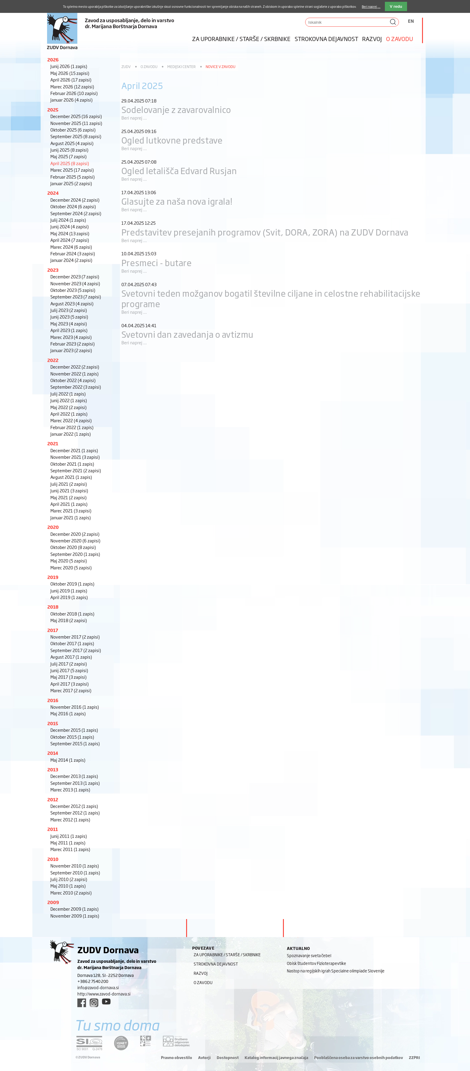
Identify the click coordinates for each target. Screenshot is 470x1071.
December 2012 (74, 806)
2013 (52, 769)
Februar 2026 (74, 93)
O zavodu (399, 38)
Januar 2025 (71, 183)
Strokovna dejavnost (326, 38)
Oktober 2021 (72, 464)
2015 (52, 723)
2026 (53, 59)
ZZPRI (414, 1057)
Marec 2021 (70, 510)
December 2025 (76, 116)
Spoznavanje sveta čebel (309, 955)
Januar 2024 (71, 260)
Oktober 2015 (72, 737)
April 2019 (69, 597)
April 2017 (69, 684)
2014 (52, 753)
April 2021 (69, 504)
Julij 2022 (68, 393)
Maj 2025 (68, 156)
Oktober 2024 (73, 206)
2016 (52, 700)
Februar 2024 (72, 253)
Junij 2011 (68, 836)
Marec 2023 (71, 337)
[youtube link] (106, 1001)
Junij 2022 (68, 400)
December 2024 (75, 200)
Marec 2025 (72, 170)
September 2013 (75, 783)
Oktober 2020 (73, 547)
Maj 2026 (69, 73)
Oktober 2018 (72, 613)
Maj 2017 (68, 677)
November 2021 (75, 457)
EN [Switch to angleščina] (411, 21)
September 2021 (75, 470)
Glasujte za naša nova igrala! (176, 201)
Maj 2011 (67, 842)
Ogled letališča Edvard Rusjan (179, 170)
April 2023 (69, 330)
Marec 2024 (71, 247)
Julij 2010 (68, 879)
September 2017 (75, 650)
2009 (53, 902)
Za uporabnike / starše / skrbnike (241, 38)
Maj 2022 (68, 407)
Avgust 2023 (72, 303)
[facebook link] (81, 1002)
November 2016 (74, 707)
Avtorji (204, 1057)
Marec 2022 (71, 420)
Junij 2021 (69, 490)
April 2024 (69, 240)
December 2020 (75, 534)
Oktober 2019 (72, 583)
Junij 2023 (69, 316)
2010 (52, 859)
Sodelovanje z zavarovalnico (176, 109)
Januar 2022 (70, 434)
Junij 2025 (69, 150)
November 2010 (74, 865)
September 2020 (75, 554)
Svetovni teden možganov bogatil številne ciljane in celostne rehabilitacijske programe (271, 298)
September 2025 (75, 136)
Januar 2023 (71, 350)
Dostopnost (228, 1057)
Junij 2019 (68, 590)
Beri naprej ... (134, 117)
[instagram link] (94, 1002)
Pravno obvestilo (176, 1057)
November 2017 (75, 636)
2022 (52, 360)
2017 (52, 630)
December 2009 (74, 909)
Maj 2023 (68, 323)
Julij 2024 (68, 220)
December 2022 (74, 366)
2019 (52, 577)
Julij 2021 (68, 484)
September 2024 (75, 213)
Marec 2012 (70, 819)
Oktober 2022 (73, 380)
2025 (52, 109)
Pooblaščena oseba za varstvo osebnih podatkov (358, 1057)
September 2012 (75, 812)
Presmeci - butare (156, 262)
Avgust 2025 (72, 143)
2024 (53, 193)
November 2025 (76, 123)
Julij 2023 (68, 310)
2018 (52, 607)
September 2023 (75, 296)
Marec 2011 (70, 849)
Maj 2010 (68, 886)
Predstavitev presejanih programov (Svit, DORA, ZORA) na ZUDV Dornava (265, 232)
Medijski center (181, 66)
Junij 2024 (69, 226)
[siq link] (89, 1043)
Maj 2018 (68, 620)
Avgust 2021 (71, 477)
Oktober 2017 (72, 643)
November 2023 (75, 283)
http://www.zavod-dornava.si (103, 994)
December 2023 (74, 276)
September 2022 (75, 387)
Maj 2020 (68, 560)
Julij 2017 (68, 663)
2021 (52, 443)
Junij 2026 (68, 66)
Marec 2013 (70, 789)
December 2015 (74, 730)
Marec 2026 (72, 86)
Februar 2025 (72, 177)
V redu (396, 6)
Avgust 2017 (71, 657)
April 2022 (69, 414)
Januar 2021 (70, 517)
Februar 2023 (72, 343)
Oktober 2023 (72, 290)
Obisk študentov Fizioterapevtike (316, 963)
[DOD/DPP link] (145, 1041)
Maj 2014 (67, 760)
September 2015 (75, 743)
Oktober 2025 (73, 129)
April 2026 (70, 79)
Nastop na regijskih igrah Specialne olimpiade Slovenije (336, 971)
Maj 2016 (68, 713)
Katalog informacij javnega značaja (276, 1057)
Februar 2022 (72, 427)
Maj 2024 (69, 233)
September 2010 (75, 872)
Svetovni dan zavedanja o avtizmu (187, 334)
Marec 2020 (71, 567)
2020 (53, 527)
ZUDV (126, 66)
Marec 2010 (71, 892)
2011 (52, 829)
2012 (52, 799)
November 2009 (74, 915)
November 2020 (75, 540)
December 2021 (74, 450)
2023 (52, 270)
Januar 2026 (71, 99)
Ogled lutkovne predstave (171, 140)
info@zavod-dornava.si (98, 987)
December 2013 (74, 776)
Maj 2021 (68, 497)
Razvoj (372, 38)
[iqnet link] (121, 1043)
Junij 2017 (69, 670)
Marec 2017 (70, 690)
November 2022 (74, 373)
